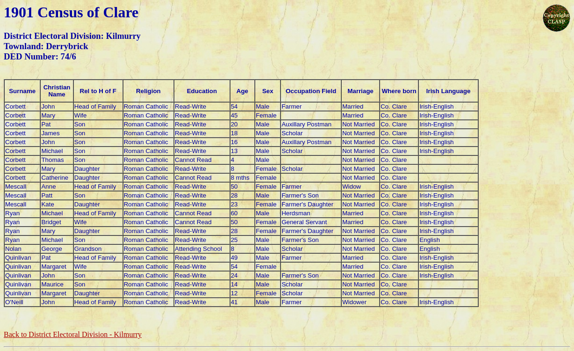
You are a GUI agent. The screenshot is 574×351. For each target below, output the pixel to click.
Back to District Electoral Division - (73, 334)
